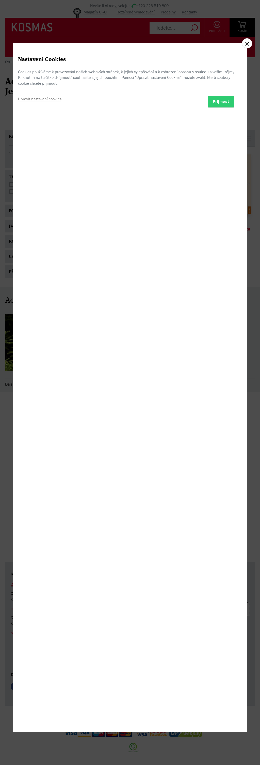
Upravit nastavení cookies (39, 408)
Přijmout (221, 411)
